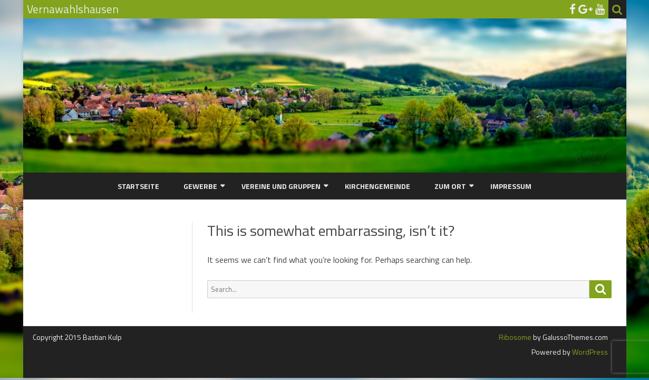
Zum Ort (450, 186)
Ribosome (515, 337)
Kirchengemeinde (377, 186)
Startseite (138, 186)
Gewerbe (200, 186)
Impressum (510, 186)
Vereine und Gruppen (281, 186)
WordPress (589, 351)
